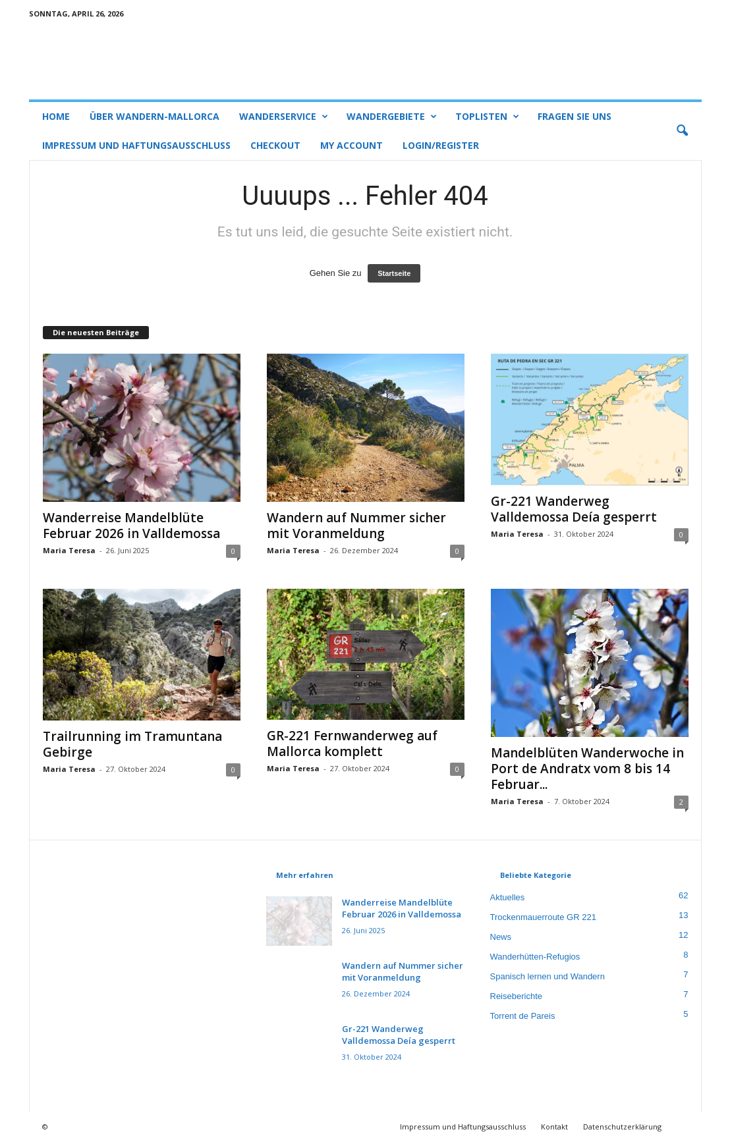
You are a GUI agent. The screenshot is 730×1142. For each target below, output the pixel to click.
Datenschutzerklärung (622, 1127)
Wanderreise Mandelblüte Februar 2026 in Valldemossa (131, 526)
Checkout (275, 145)
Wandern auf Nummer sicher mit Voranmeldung (356, 526)
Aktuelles (507, 898)
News (501, 937)
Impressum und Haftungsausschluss (136, 145)
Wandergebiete (392, 116)
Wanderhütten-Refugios (535, 957)
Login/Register (441, 145)
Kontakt (554, 1127)
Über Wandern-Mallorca (154, 116)
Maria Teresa (69, 551)
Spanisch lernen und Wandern (547, 977)
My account (351, 145)
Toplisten (487, 116)
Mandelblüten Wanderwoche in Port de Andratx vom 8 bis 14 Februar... (587, 769)
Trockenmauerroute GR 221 (543, 918)
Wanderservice (283, 116)
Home (56, 116)
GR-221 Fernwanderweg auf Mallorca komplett (352, 744)
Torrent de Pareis (522, 1016)
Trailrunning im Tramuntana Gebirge (132, 744)
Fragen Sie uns (574, 116)
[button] (681, 131)
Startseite (394, 274)
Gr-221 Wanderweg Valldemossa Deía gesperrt (574, 509)
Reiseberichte (516, 997)
